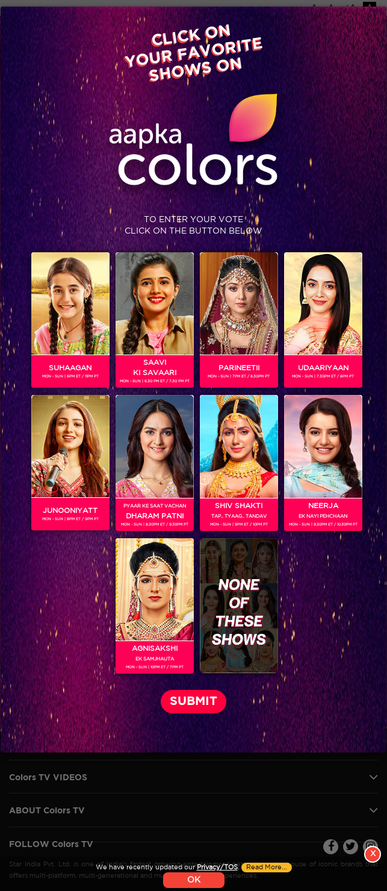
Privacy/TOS (217, 868)
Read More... (266, 868)
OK (193, 880)
